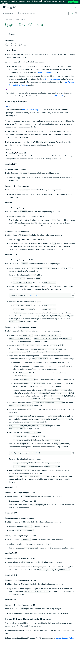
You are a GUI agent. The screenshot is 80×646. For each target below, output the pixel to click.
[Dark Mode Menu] (76, 13)
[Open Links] (76, 7)
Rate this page (9, 40)
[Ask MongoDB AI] (72, 13)
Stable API (59, 96)
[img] (6, 44)
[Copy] (73, 295)
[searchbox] (43, 13)
